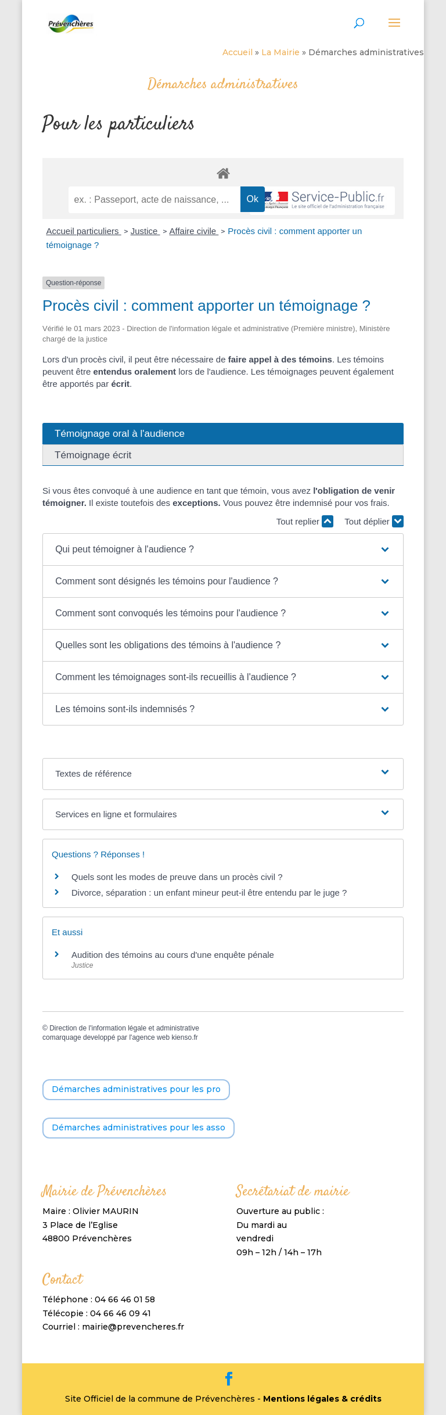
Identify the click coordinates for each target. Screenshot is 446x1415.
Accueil (237, 52)
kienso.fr (184, 1037)
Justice (145, 231)
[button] (223, 549)
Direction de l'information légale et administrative (124, 1028)
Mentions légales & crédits (322, 1399)
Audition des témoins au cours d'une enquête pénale (172, 955)
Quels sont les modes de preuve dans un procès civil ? (177, 877)
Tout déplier (374, 521)
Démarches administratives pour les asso (138, 1127)
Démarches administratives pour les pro (136, 1089)
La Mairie (280, 52)
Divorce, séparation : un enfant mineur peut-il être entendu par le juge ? (209, 892)
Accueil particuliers (83, 231)
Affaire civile (194, 231)
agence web (151, 1037)
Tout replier (304, 521)
